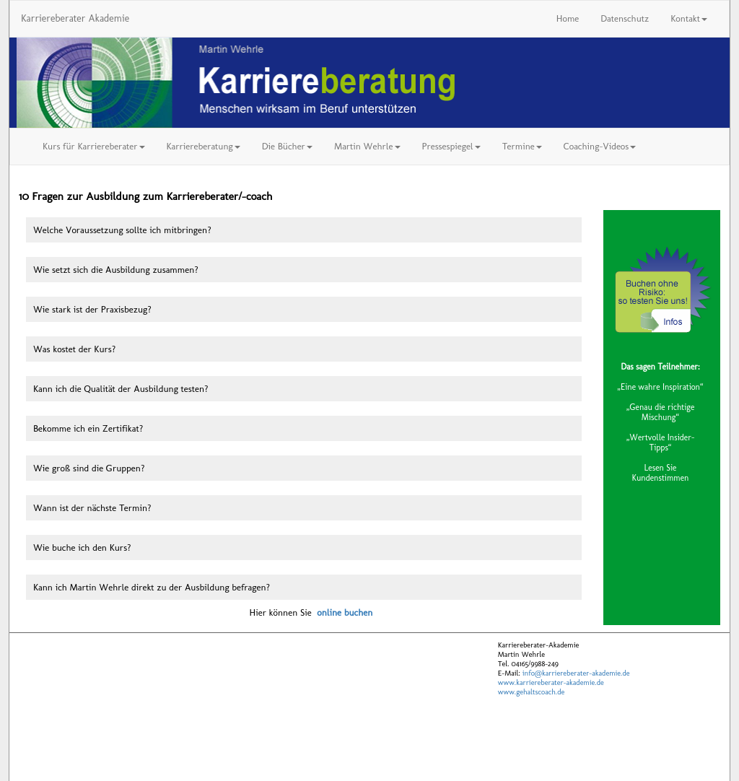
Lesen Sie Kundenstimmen (660, 473)
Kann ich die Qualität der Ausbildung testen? (121, 388)
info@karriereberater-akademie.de (575, 673)
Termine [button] (522, 146)
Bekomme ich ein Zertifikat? (88, 428)
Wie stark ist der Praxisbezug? (92, 309)
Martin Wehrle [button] (367, 146)
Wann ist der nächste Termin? (92, 507)
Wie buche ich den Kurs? (82, 547)
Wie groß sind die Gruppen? (88, 468)
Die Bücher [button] (287, 146)
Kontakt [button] (688, 18)
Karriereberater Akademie (75, 18)
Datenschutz (624, 18)
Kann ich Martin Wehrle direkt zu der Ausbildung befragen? (151, 587)
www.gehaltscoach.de (531, 692)
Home (567, 18)
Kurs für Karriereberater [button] (94, 146)
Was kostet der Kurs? (74, 349)
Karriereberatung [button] (203, 146)
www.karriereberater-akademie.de (551, 682)
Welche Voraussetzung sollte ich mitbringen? (122, 229)
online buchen (344, 612)
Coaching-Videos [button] (600, 146)
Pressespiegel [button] (451, 146)
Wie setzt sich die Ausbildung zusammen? (115, 269)
